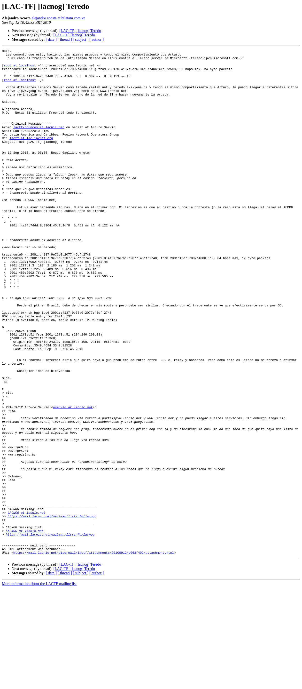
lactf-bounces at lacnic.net (38, 143)
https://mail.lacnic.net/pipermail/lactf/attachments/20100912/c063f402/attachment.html (93, 653)
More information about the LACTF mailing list (39, 685)
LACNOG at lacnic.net (26, 605)
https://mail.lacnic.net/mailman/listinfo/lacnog (52, 610)
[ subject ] (80, 39)
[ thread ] (65, 39)
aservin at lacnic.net (73, 479)
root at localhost (20, 69)
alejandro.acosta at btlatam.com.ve (58, 18)
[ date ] (51, 39)
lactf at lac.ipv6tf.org (31, 156)
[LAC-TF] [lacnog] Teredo (80, 31)
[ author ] (96, 39)
